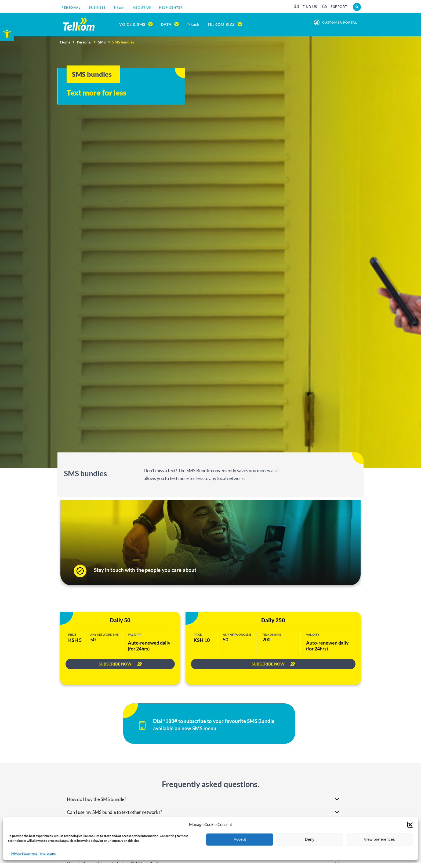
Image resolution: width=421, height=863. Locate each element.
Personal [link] (84, 42)
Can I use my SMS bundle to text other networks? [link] (114, 813)
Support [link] (339, 7)
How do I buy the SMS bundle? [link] (96, 800)
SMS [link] (102, 42)
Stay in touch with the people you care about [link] (145, 570)
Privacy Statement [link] (24, 853)
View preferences (379, 839)
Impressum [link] (48, 853)
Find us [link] (310, 7)
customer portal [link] (339, 22)
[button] (410, 824)
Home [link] (65, 42)
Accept (240, 839)
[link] (7, 34)
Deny (309, 839)
